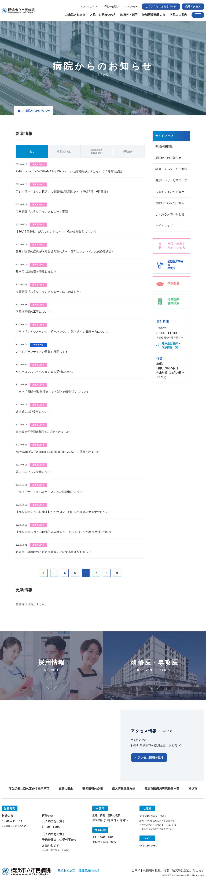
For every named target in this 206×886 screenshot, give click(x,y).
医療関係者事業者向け (96, 151)
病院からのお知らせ (168, 157)
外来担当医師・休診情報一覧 (171, 345)
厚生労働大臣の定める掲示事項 (29, 788)
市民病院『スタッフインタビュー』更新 (42, 211)
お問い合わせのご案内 (169, 202)
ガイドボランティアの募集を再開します (42, 351)
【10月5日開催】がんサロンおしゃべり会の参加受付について (56, 231)
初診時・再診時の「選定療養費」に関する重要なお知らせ (53, 551)
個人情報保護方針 (123, 788)
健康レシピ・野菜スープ (171, 180)
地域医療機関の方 (153, 14)
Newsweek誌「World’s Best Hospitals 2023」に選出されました (58, 451)
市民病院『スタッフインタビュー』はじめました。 (49, 291)
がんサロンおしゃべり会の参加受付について (45, 371)
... (54, 573)
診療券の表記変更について (33, 411)
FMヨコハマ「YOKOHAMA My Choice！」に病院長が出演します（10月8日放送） (70, 171)
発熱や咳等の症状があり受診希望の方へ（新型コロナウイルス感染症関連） (65, 251)
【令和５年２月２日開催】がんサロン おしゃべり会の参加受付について (64, 511)
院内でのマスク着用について (34, 471)
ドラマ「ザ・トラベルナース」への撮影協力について (50, 491)
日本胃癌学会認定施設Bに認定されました (43, 431)
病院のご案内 (178, 14)
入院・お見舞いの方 (103, 14)
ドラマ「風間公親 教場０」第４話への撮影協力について (52, 391)
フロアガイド (90, 6)
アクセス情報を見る (151, 757)
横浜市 (193, 788)
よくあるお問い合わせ (169, 214)
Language (131, 6)
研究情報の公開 (92, 788)
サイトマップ (164, 225)
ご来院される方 (75, 14)
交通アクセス (193, 6)
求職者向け (129, 151)
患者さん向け (64, 151)
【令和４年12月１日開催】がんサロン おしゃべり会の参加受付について (64, 531)
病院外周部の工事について (33, 311)
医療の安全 (66, 788)
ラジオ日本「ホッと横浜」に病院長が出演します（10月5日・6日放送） (62, 191)
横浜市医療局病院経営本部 (161, 788)
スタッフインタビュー (169, 191)
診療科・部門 (129, 14)
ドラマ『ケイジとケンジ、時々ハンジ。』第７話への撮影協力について (62, 331)
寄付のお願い (111, 6)
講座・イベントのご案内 (171, 169)
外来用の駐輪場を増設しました (36, 271)
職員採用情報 (164, 146)
